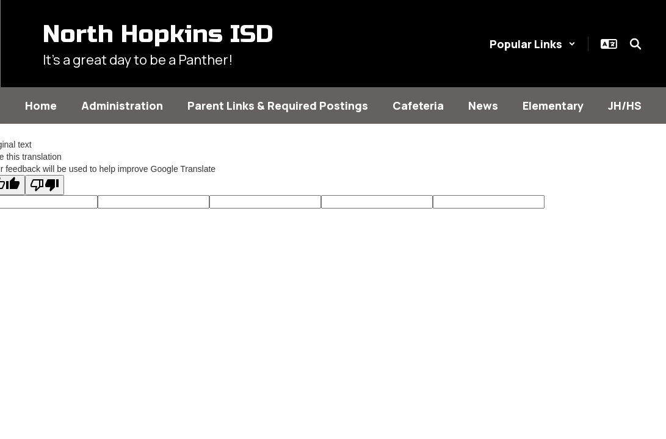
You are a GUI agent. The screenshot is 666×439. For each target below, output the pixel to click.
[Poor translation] (44, 185)
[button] (533, 44)
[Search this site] (635, 44)
